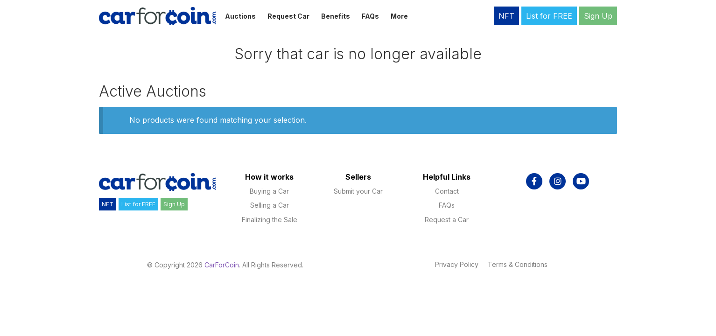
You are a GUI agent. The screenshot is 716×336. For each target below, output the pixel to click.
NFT (506, 16)
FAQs (370, 16)
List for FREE (549, 16)
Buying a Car (269, 191)
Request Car (288, 16)
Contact (447, 191)
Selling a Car (269, 205)
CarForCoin (221, 265)
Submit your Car (358, 191)
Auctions (240, 16)
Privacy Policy (456, 264)
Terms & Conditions (518, 264)
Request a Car (447, 220)
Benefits (335, 16)
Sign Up (598, 16)
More (399, 16)
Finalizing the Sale (269, 220)
